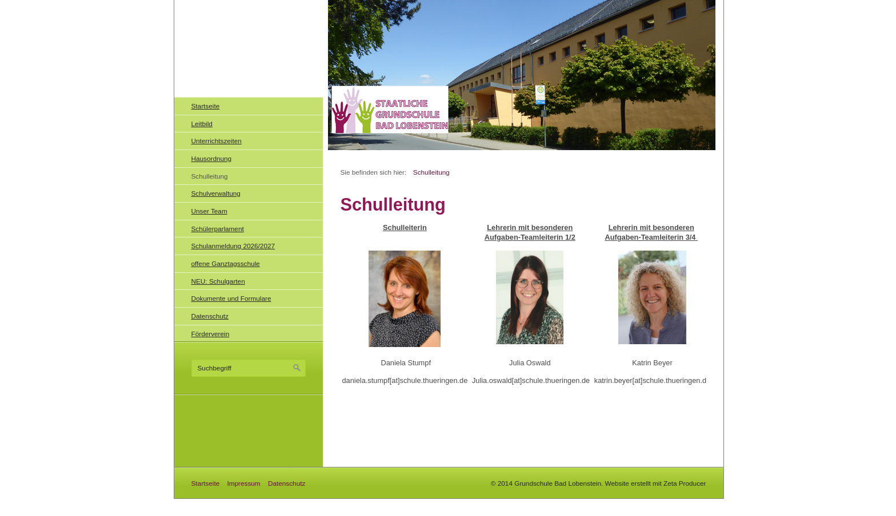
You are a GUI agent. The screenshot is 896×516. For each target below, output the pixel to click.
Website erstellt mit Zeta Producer (655, 483)
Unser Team (209, 211)
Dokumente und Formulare (231, 298)
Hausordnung (211, 158)
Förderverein (210, 333)
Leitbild (202, 123)
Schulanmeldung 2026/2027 (233, 245)
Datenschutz (210, 316)
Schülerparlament (217, 228)
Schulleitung (209, 176)
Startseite (205, 106)
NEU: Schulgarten (218, 281)
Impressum (243, 483)
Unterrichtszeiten (216, 140)
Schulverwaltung (216, 193)
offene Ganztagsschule (225, 263)
